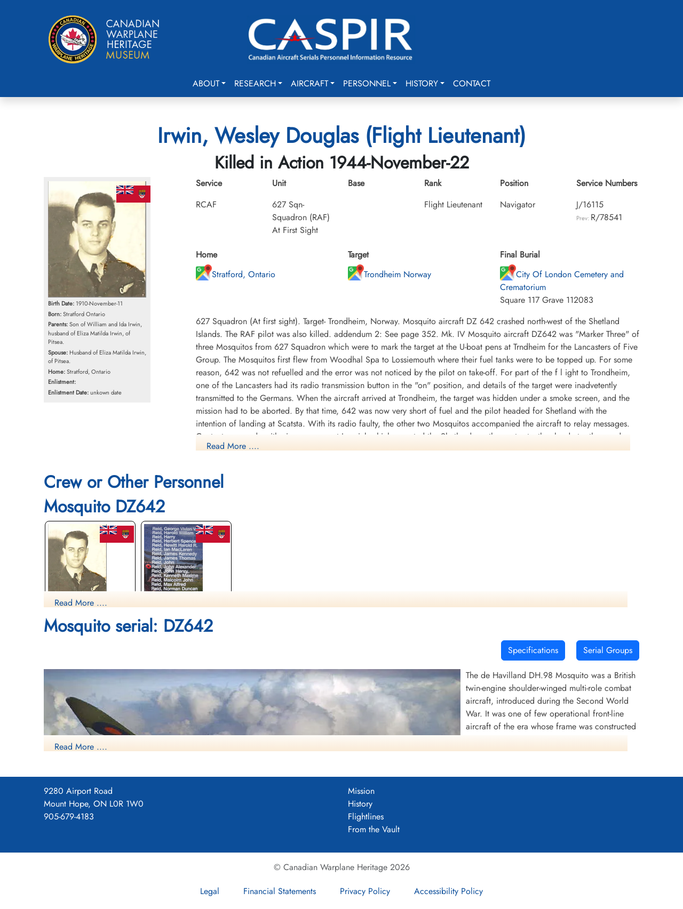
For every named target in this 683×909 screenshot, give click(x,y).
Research (255, 83)
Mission (361, 791)
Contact (471, 83)
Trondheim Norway (389, 274)
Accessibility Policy (448, 891)
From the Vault (374, 829)
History (422, 83)
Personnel (367, 83)
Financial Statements (279, 891)
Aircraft (309, 83)
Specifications (533, 650)
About (206, 83)
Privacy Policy (365, 891)
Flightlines (366, 816)
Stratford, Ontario (235, 274)
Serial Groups (607, 650)
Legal (209, 891)
